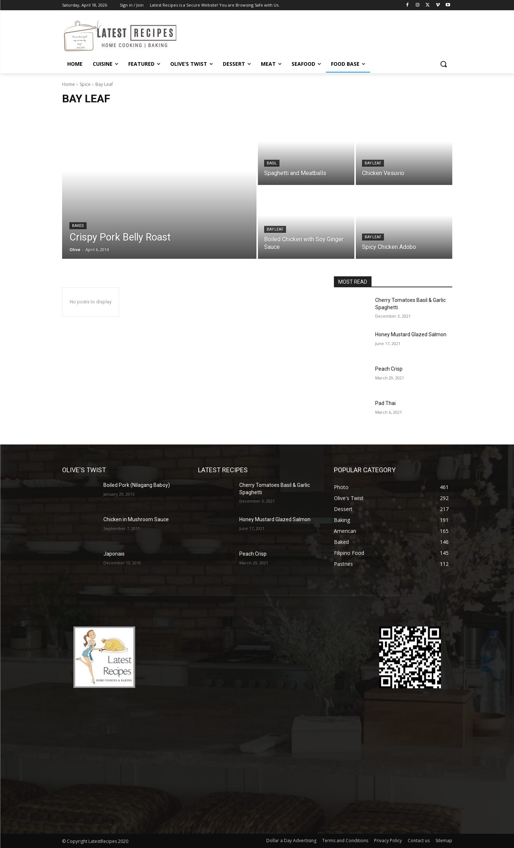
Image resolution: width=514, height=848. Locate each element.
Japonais (114, 554)
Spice (85, 84)
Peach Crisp (389, 369)
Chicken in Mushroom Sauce (136, 519)
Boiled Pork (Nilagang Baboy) (136, 485)
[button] (443, 64)
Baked (78, 226)
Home (68, 84)
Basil (272, 163)
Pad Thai (385, 403)
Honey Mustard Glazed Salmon (410, 334)
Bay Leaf (373, 163)
